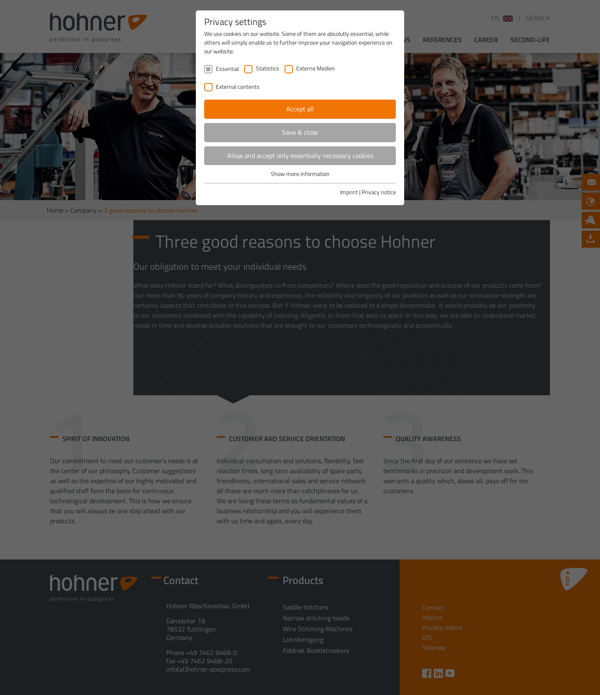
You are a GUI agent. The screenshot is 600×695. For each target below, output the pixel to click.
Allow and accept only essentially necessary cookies (300, 156)
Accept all (300, 109)
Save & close (300, 132)
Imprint (349, 192)
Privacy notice (379, 192)
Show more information (300, 173)
